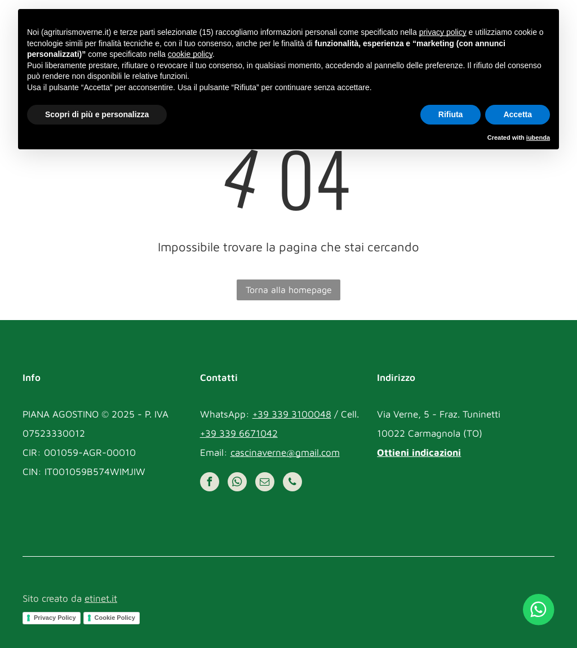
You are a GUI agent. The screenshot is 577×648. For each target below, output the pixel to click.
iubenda (538, 137)
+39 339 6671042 (239, 433)
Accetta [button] (517, 114)
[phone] (292, 483)
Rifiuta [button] (450, 114)
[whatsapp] (237, 483)
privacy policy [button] (443, 32)
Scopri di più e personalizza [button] (97, 114)
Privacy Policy (55, 617)
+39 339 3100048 (291, 414)
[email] (264, 483)
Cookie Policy (115, 617)
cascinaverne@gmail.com (285, 452)
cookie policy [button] (190, 54)
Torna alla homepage (289, 290)
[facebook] (209, 483)
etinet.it (101, 598)
